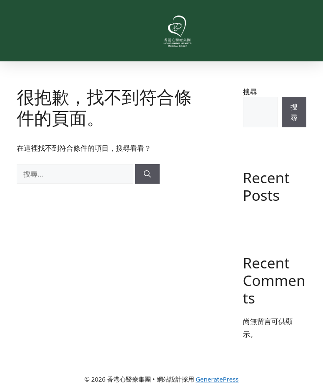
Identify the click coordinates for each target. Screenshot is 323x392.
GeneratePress (216, 379)
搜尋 (250, 91)
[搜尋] (147, 174)
